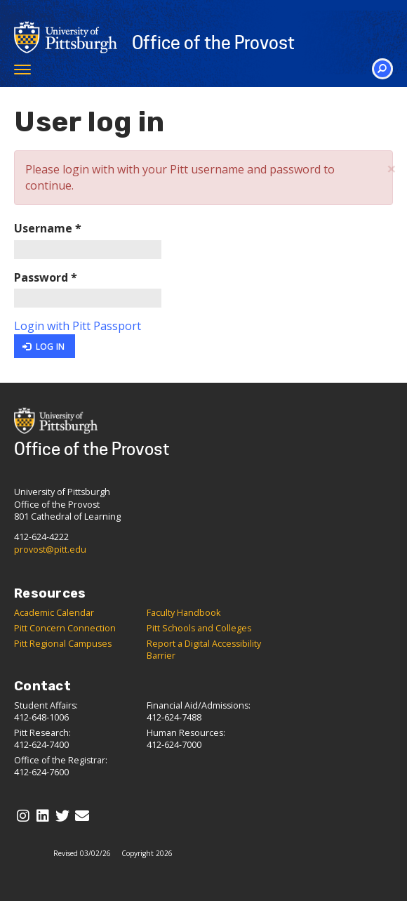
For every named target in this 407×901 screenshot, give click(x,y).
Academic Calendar (54, 613)
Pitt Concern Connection (65, 628)
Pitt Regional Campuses (63, 644)
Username (47, 228)
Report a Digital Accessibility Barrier (204, 650)
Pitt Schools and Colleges (199, 628)
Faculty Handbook (183, 613)
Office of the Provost (213, 42)
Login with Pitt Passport (77, 326)
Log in (43, 347)
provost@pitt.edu (50, 549)
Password (45, 277)
